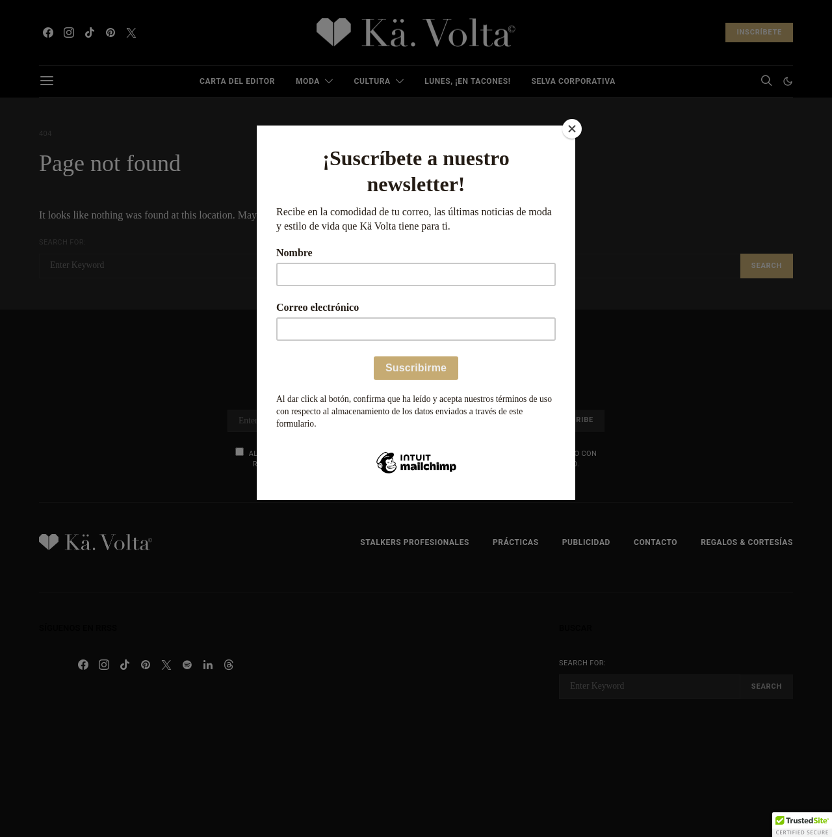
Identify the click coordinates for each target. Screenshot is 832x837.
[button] (802, 824)
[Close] (572, 129)
